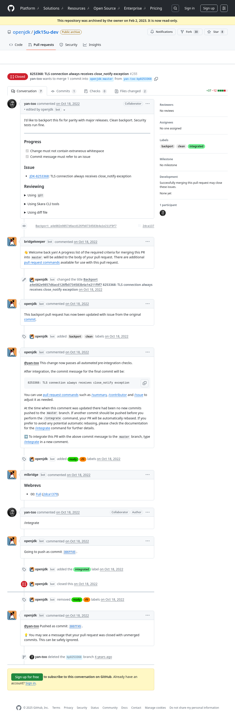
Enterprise (135, 8)
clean (89, 338)
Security (82, 710)
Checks (95, 93)
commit (30, 321)
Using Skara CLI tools (43, 206)
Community (110, 710)
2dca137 (148, 228)
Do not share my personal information (194, 710)
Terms (56, 710)
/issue (138, 396)
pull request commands (42, 264)
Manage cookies (155, 710)
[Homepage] (11, 8)
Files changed (131, 93)
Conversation (27, 93)
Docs (124, 710)
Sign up (209, 8)
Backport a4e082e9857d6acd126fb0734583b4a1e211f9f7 (76, 228)
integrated (82, 571)
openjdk (21, 32)
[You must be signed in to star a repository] (216, 32)
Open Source (107, 8)
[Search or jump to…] (175, 8)
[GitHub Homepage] (19, 710)
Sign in (190, 8)
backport (75, 338)
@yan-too (31, 364)
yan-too (36, 79)
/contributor (118, 396)
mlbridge (31, 476)
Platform (30, 8)
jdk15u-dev (46, 32)
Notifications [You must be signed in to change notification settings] (161, 32)
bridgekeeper (34, 243)
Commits (63, 93)
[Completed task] (27, 152)
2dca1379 (50, 496)
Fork (189, 32)
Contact (136, 710)
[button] (156, 79)
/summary (99, 396)
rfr (82, 461)
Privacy (68, 710)
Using (36, 197)
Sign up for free (27, 679)
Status (95, 710)
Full (38, 496)
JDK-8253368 (39, 178)
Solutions (53, 8)
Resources (79, 8)
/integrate (42, 430)
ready (73, 461)
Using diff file (38, 214)
